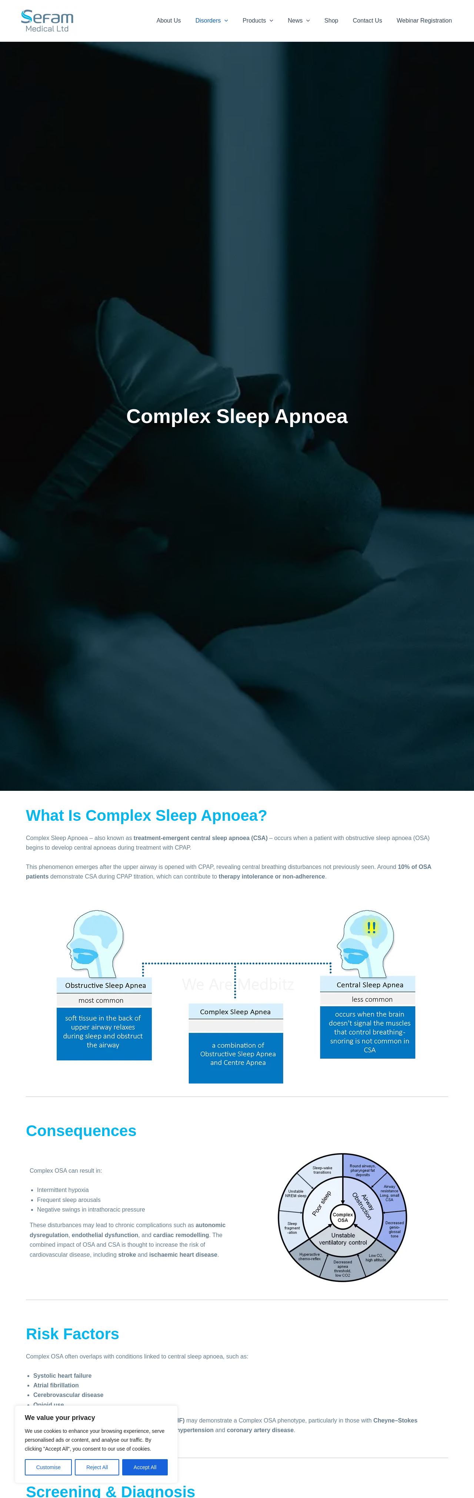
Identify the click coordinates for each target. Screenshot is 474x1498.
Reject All (97, 1467)
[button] (239, 21)
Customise (48, 1467)
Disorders (226, 21)
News (308, 21)
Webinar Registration (425, 20)
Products (270, 21)
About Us (186, 20)
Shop (338, 20)
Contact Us (371, 20)
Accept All (145, 1467)
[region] (96, 1444)
